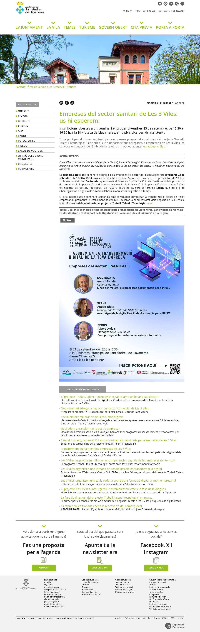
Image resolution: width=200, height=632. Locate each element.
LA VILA (53, 27)
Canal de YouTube (30, 150)
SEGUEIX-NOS (156, 567)
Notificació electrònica (159, 599)
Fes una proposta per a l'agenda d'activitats (44, 552)
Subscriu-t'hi (100, 567)
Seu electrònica (156, 589)
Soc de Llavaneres (90, 579)
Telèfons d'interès (89, 592)
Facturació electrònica (159, 596)
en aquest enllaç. (154, 146)
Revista (23, 116)
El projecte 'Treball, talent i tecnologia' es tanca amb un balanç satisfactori (109, 397)
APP (20, 131)
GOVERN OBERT (113, 27)
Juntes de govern (51, 601)
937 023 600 (72, 618)
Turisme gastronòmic (124, 587)
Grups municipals (51, 592)
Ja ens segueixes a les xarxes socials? (156, 534)
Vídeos (22, 145)
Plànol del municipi (90, 582)
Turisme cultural (122, 582)
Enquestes (25, 164)
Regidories (48, 584)
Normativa (154, 601)
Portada (20, 87)
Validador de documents (159, 609)
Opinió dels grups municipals (30, 157)
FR (131, 11)
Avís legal (129, 618)
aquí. (150, 203)
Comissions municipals (54, 606)
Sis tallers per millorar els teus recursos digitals (92, 417)
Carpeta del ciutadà (157, 582)
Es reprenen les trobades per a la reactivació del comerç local (101, 506)
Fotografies (26, 140)
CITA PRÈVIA (141, 27)
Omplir (43, 567)
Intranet (181, 618)
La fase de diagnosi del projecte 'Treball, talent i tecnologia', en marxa (106, 497)
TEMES (69, 27)
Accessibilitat (162, 618)
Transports (86, 587)
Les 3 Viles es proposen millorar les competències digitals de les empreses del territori (118, 460)
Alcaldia (47, 582)
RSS (172, 618)
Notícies (71, 87)
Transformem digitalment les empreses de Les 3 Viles (96, 449)
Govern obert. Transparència (162, 579)
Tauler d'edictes (156, 592)
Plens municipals (51, 599)
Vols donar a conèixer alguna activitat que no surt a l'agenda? (43, 534)
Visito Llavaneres (123, 579)
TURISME (87, 27)
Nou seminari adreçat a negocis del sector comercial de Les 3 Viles (105, 408)
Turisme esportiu (122, 584)
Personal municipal (52, 594)
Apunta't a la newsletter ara (100, 549)
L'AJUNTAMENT (29, 27)
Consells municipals (52, 604)
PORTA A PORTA (170, 27)
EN (127, 11)
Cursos (23, 126)
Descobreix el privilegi (125, 592)
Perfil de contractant (158, 604)
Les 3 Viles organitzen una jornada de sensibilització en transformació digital (111, 469)
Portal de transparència (54, 596)
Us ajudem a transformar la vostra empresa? (90, 428)
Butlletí (23, 121)
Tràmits (152, 584)
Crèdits (118, 618)
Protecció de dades (144, 618)
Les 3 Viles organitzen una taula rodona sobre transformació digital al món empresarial (118, 480)
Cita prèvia (154, 594)
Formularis (26, 169)
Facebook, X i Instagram (156, 549)
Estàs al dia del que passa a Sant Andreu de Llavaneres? (100, 534)
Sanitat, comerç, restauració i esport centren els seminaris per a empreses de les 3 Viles (119, 440)
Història (85, 584)
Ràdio (22, 136)
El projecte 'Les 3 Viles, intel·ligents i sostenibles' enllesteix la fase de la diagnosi (114, 489)
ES (124, 11)
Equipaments (87, 589)
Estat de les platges (123, 589)
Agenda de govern (52, 587)
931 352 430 (86, 618)
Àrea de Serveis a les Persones (46, 87)
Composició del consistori (55, 589)
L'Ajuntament (50, 579)
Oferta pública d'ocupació (160, 606)
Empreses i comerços (91, 594)
